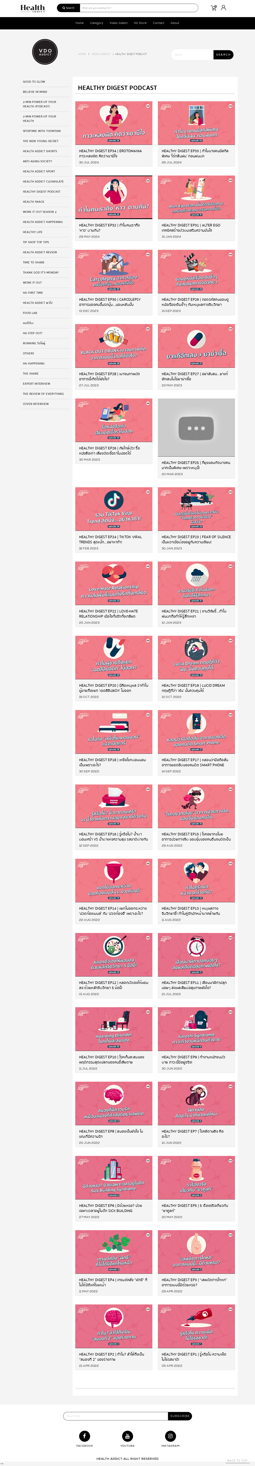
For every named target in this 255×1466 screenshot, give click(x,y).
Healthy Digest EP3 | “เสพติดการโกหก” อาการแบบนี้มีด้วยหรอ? (194, 1282)
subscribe (180, 1416)
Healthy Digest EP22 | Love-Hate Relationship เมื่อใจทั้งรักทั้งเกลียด (108, 613)
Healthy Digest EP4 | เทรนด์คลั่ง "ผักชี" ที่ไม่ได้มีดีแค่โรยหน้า (113, 1282)
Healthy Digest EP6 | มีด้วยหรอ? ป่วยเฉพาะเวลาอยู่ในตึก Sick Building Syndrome (110, 1208)
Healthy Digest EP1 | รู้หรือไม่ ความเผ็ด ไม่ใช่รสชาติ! (194, 1356)
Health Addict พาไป (38, 303)
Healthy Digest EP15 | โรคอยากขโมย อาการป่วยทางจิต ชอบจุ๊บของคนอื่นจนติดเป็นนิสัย (196, 836)
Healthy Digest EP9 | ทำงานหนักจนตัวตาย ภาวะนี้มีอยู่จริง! (193, 1059)
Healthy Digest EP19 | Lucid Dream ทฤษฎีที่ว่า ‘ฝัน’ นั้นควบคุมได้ (193, 688)
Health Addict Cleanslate (43, 181)
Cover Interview (36, 404)
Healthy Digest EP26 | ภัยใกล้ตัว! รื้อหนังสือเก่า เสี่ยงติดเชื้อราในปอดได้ (109, 450)
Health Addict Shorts (40, 151)
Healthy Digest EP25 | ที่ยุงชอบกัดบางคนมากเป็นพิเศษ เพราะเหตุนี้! (196, 465)
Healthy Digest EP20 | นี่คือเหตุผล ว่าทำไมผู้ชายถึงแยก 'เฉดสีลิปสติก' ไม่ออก (114, 688)
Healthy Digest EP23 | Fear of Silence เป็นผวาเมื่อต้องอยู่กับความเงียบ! (196, 539)
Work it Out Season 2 (40, 212)
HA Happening (34, 363)
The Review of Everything (43, 393)
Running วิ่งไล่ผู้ (34, 343)
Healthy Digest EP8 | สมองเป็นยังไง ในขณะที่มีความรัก (111, 1134)
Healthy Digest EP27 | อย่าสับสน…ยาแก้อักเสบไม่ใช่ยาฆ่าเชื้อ (195, 376)
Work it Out (32, 282)
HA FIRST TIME (33, 292)
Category (96, 23)
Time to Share (34, 262)
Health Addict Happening (43, 222)
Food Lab (30, 313)
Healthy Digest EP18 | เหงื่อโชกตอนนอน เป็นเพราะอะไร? (112, 762)
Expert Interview (36, 383)
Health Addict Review (40, 252)
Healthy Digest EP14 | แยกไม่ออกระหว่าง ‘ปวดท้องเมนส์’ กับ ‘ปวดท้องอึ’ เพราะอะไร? (113, 911)
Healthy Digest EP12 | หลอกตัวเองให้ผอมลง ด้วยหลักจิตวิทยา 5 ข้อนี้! (114, 985)
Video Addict (119, 23)
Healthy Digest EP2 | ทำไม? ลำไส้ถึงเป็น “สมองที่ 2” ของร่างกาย (111, 1356)
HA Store (140, 23)
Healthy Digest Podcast (42, 191)
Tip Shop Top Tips (36, 242)
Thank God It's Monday (41, 272)
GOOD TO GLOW (34, 81)
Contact (158, 23)
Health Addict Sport (39, 171)
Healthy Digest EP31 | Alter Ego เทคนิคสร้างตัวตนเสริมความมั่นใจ (191, 227)
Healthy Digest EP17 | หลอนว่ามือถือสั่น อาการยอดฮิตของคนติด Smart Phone (195, 762)
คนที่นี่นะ (28, 323)
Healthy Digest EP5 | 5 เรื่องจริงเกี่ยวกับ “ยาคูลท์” (195, 1208)
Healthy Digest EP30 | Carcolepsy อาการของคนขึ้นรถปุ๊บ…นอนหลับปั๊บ (110, 302)
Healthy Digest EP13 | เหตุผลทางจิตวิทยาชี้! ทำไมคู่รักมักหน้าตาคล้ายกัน (191, 911)
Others (28, 353)
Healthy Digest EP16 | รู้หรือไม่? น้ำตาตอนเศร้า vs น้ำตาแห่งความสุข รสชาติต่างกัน (113, 836)
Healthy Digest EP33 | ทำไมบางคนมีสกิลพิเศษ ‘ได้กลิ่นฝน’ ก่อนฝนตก (195, 153)
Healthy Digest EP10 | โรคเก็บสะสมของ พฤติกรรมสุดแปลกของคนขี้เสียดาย (111, 1059)
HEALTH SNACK (34, 201)
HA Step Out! (33, 333)
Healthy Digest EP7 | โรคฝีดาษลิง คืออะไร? (193, 1134)
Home (80, 23)
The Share (31, 373)
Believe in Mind (35, 92)
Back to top (237, 1461)
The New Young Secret (41, 141)
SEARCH (223, 54)
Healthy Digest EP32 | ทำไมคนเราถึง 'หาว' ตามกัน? (109, 227)
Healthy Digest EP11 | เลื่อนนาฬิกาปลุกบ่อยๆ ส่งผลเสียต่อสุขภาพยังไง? (194, 985)
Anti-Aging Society (37, 161)
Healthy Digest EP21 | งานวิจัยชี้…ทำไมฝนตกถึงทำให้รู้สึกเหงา (194, 613)
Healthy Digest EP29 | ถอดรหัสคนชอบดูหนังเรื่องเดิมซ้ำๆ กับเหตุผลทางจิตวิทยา (195, 302)
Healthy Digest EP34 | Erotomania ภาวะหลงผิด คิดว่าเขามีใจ (110, 153)
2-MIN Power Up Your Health (39, 118)
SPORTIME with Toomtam (42, 131)
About (175, 23)
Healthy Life (33, 232)
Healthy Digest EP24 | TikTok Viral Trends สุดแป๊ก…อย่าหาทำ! (110, 539)
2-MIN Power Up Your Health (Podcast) (39, 104)
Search (68, 8)
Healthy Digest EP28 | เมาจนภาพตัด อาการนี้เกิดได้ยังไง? (109, 376)
